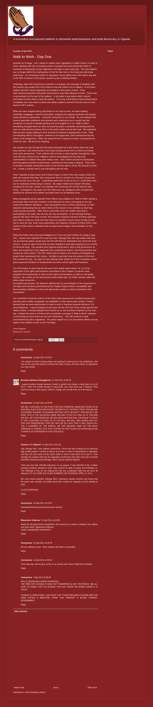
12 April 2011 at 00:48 (42, 403)
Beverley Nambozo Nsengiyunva (36, 380)
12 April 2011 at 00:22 (42, 357)
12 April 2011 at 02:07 (42, 503)
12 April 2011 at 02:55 (50, 520)
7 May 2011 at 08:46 (42, 577)
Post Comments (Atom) (35, 692)
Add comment (20, 611)
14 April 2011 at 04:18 (42, 560)
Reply (23, 371)
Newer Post (19, 687)
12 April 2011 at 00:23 (61, 380)
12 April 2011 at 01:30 (51, 445)
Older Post (92, 687)
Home (55, 687)
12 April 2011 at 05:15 (42, 543)
